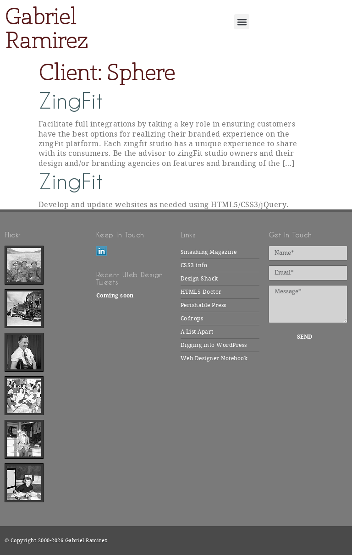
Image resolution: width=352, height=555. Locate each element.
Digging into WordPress (214, 345)
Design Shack (199, 278)
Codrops (192, 318)
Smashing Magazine (208, 252)
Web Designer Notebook (214, 358)
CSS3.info (194, 265)
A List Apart (197, 332)
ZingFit (70, 101)
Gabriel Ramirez (46, 28)
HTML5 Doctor (201, 292)
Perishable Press (203, 305)
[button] (241, 21)
